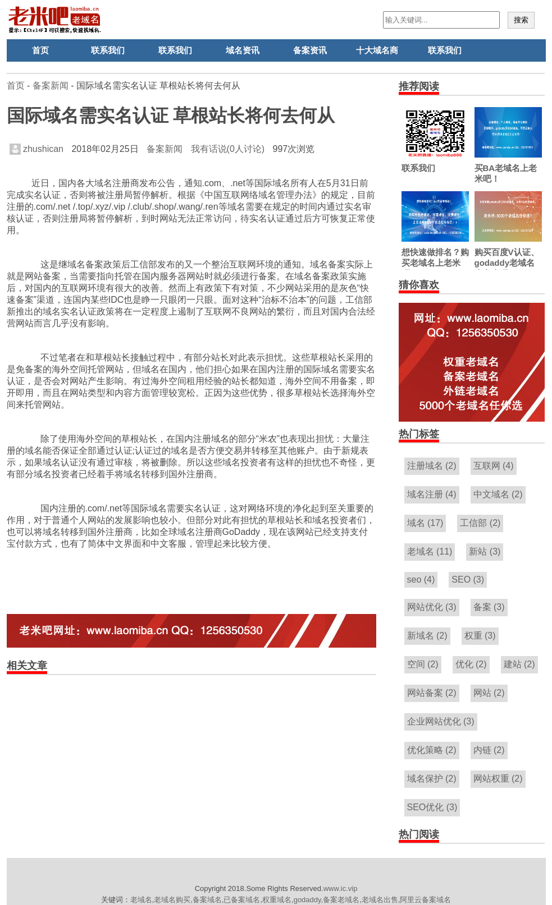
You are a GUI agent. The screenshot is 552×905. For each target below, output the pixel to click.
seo (421, 579)
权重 (480, 635)
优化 (471, 664)
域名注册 (432, 494)
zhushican (37, 149)
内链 (489, 750)
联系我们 (108, 50)
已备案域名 (241, 899)
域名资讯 (242, 50)
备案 (489, 607)
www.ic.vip (340, 888)
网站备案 (432, 693)
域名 (425, 523)
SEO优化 (432, 807)
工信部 (480, 523)
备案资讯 (310, 50)
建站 (519, 664)
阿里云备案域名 (425, 899)
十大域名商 (377, 50)
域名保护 (432, 778)
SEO (467, 579)
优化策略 (432, 750)
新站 (484, 551)
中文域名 (498, 494)
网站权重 (498, 778)
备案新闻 (51, 85)
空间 (423, 664)
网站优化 (432, 607)
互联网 (493, 465)
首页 (40, 50)
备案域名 (207, 899)
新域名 (427, 635)
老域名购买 (172, 899)
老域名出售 (380, 899)
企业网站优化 (441, 721)
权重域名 (276, 899)
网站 (489, 693)
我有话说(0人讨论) (228, 149)
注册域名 (432, 465)
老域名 (430, 551)
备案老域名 (341, 899)
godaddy (307, 899)
